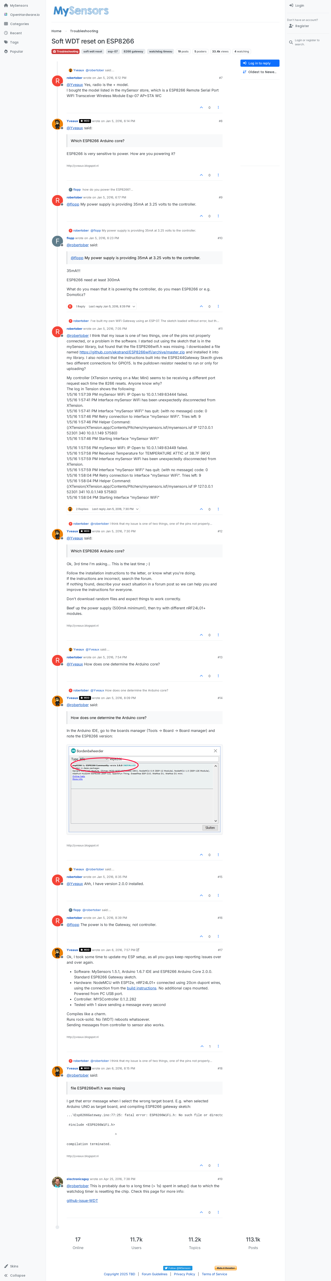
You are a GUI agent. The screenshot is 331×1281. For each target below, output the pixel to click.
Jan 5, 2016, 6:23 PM (104, 238)
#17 (220, 950)
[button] (23, 1266)
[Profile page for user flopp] (57, 241)
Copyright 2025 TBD (119, 1274)
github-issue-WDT (82, 1200)
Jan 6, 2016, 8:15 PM (120, 1068)
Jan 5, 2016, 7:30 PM (121, 531)
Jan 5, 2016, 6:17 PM (111, 197)
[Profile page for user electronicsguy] (57, 1182)
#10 (220, 238)
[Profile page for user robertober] (57, 80)
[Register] (308, 26)
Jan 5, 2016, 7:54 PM (112, 657)
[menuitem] (308, 5)
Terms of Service (214, 1274)
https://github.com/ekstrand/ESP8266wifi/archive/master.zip (132, 352)
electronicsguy (78, 1179)
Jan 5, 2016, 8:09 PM (121, 698)
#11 (220, 328)
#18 (220, 1068)
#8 (221, 121)
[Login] (308, 5)
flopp (77, 189)
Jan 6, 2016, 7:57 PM (120, 950)
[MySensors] (23, 5)
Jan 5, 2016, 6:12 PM (111, 78)
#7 (221, 78)
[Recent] (23, 33)
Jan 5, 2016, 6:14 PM (120, 121)
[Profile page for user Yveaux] (57, 124)
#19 (220, 1179)
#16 (220, 918)
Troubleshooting (65, 51)
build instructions (141, 988)
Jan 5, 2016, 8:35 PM (112, 877)
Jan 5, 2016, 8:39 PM (112, 918)
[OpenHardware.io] (23, 14)
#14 (220, 698)
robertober (74, 78)
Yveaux (78, 70)
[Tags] (23, 42)
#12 (220, 531)
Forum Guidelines (154, 1274)
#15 (220, 877)
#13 (220, 657)
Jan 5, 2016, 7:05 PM (112, 328)
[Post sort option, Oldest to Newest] (260, 72)
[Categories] (23, 24)
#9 (221, 197)
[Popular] (23, 51)
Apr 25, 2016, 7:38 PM (119, 1179)
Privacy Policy (184, 1274)
